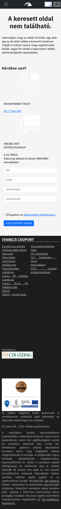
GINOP (6, 290)
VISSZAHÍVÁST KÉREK (19, 223)
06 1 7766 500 (12, 111)
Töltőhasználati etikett (14, 250)
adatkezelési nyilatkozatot (39, 214)
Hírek (33, 250)
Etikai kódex (8, 257)
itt (39, 499)
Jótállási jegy (9, 264)
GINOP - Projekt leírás (14, 294)
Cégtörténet (8, 261)
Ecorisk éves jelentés (13, 246)
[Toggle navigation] (6, 4)
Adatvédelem (38, 264)
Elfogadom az (30, 214)
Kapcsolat (7, 253)
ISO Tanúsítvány (39, 253)
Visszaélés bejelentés (42, 246)
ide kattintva (52, 480)
